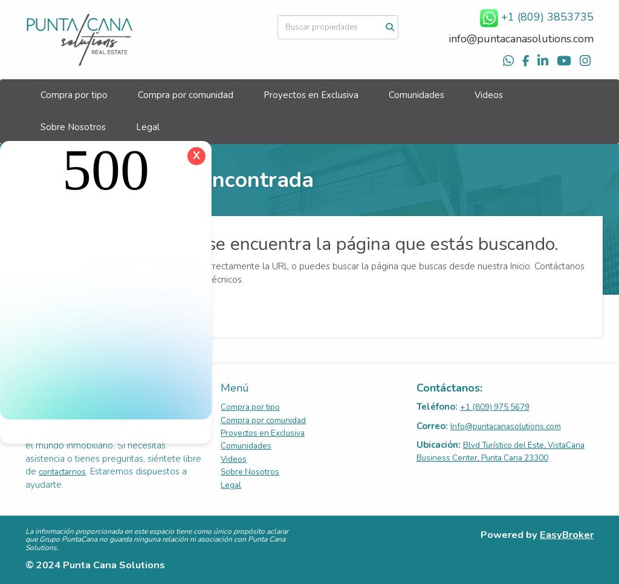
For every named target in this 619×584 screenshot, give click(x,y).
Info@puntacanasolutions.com (505, 426)
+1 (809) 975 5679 (495, 407)
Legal (148, 127)
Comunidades (416, 95)
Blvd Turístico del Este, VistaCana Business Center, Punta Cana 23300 (500, 451)
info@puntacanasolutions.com (521, 38)
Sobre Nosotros (73, 127)
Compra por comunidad (185, 95)
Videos (489, 95)
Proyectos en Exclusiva (311, 95)
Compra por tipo (74, 95)
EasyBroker (567, 535)
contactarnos (62, 471)
